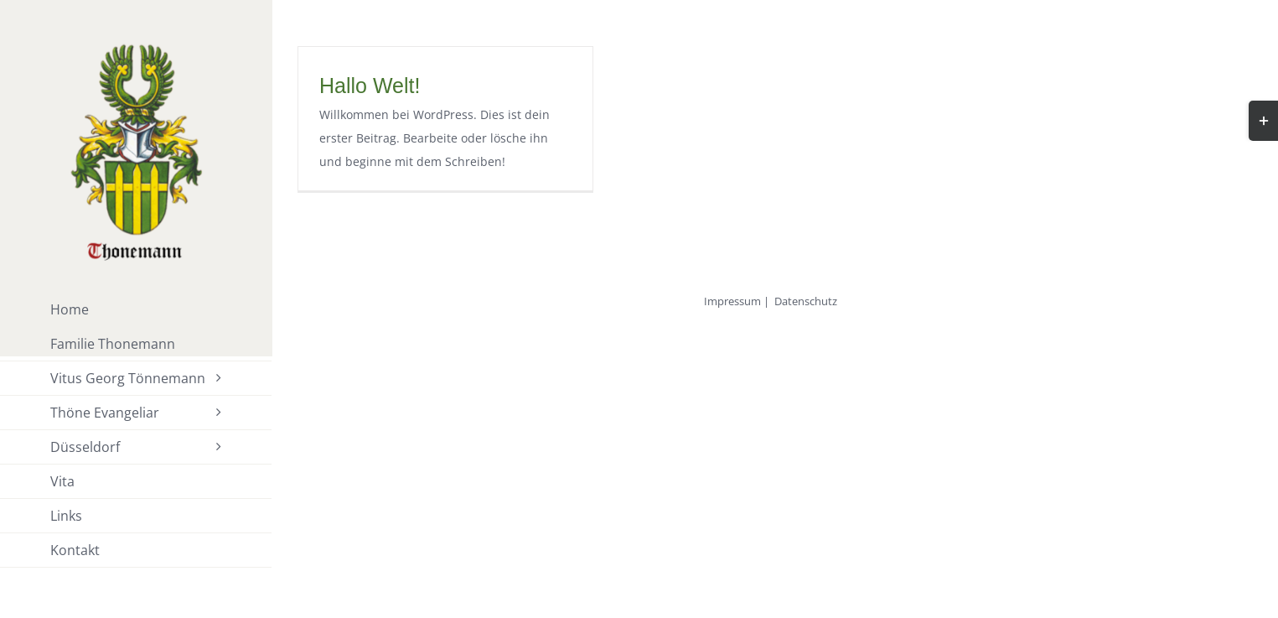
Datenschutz (805, 301)
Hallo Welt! (369, 85)
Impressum (732, 301)
